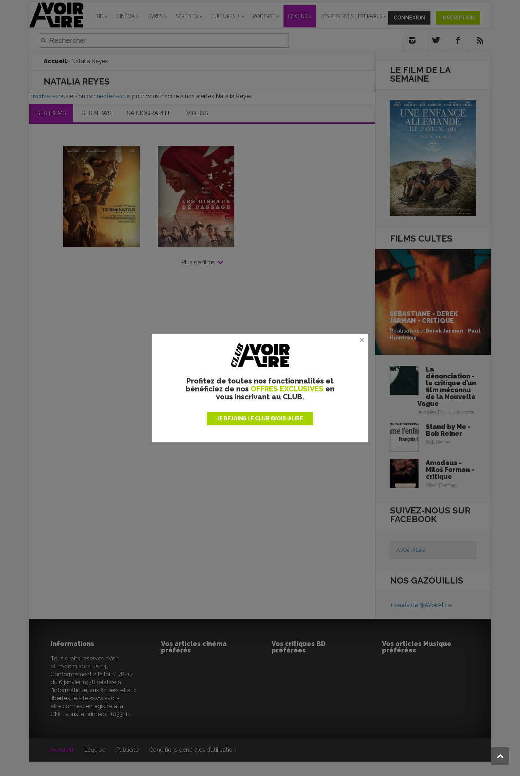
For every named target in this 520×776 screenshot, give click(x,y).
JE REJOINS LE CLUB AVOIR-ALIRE (260, 418)
